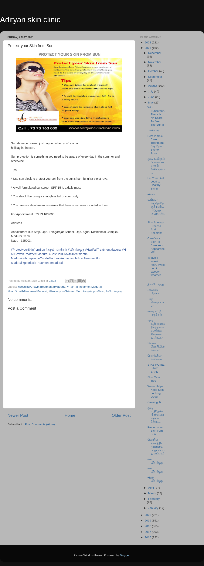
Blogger (125, 555)
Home (70, 415)
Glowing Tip (155, 402)
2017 (148, 531)
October (153, 71)
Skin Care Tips (153, 379)
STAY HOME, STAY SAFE (156, 368)
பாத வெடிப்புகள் (155, 302)
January (153, 508)
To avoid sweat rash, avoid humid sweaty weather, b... (156, 268)
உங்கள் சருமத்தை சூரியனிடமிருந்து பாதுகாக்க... (156, 208)
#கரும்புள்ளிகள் (56, 249)
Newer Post (17, 415)
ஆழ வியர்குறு (155, 478)
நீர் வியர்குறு (155, 284)
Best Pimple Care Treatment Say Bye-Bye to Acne (155, 144)
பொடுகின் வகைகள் (155, 357)
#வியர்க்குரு (76, 249)
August (153, 85)
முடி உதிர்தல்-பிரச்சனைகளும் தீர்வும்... (155, 414)
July (151, 91)
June (151, 97)
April (151, 487)
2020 (148, 515)
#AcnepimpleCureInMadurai (41, 258)
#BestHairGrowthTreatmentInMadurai (41, 286)
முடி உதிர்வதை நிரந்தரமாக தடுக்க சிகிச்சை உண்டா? (156, 329)
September (155, 76)
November (154, 62)
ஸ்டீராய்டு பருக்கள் (154, 313)
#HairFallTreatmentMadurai (103, 249)
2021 (148, 48)
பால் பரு (153, 130)
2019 (148, 520)
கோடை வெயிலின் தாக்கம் (156, 347)
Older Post (121, 415)
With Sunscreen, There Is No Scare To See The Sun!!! (156, 116)
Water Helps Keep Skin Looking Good (155, 391)
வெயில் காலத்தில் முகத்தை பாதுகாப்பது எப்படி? (155, 446)
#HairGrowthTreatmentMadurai (27, 291)
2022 (148, 42)
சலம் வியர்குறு (155, 460)
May (151, 102)
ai (43, 262)
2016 (148, 537)
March (152, 493)
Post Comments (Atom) (40, 424)
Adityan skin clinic (30, 19)
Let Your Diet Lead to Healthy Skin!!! (155, 183)
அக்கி (151, 194)
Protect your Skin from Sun (155, 431)
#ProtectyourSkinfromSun (28, 249)
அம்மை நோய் (153, 291)
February (154, 498)
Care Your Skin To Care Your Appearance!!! (155, 245)
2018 (148, 526)
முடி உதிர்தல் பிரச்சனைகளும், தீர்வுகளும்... (156, 165)
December (154, 53)
